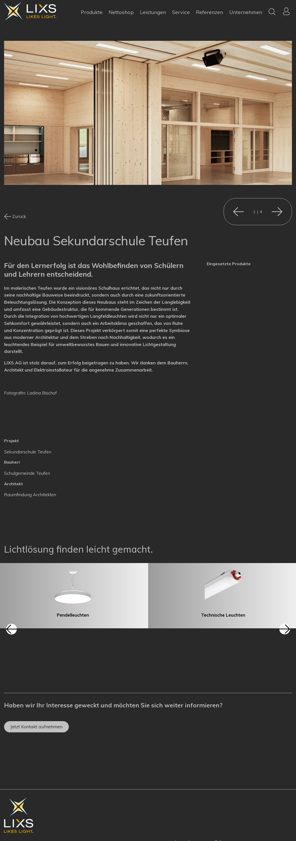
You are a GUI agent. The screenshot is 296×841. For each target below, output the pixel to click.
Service (181, 12)
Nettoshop (121, 12)
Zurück (19, 216)
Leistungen (153, 12)
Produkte (91, 12)
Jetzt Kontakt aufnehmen (36, 726)
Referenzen (209, 12)
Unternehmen (245, 12)
